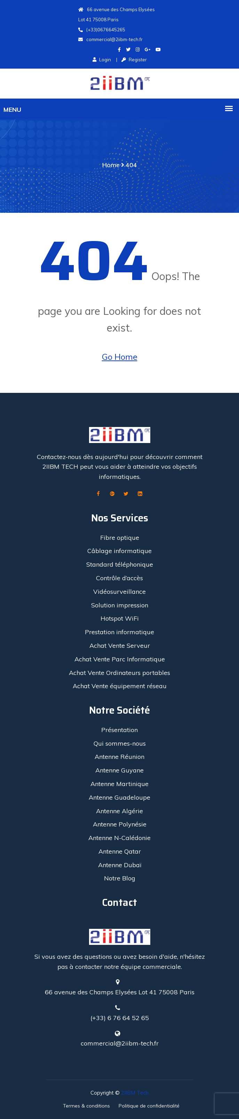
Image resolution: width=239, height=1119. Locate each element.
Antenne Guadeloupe (119, 797)
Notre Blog (119, 878)
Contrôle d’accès (119, 578)
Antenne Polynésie (119, 824)
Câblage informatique (119, 551)
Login (102, 59)
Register (134, 59)
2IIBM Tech (135, 1092)
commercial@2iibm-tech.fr (110, 39)
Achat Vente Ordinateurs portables (119, 673)
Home (111, 165)
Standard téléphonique (119, 564)
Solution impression (119, 605)
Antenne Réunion (119, 757)
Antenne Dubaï (119, 865)
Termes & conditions (86, 1106)
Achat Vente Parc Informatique (119, 659)
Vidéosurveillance (119, 592)
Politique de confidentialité (149, 1106)
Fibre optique (119, 538)
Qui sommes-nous (120, 743)
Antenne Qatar (119, 851)
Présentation (119, 730)
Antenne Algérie (119, 811)
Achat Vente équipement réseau (120, 686)
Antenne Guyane (119, 770)
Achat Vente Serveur (119, 646)
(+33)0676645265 (101, 29)
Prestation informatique (119, 632)
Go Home (119, 356)
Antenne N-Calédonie (119, 838)
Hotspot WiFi (120, 618)
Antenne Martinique (119, 784)
